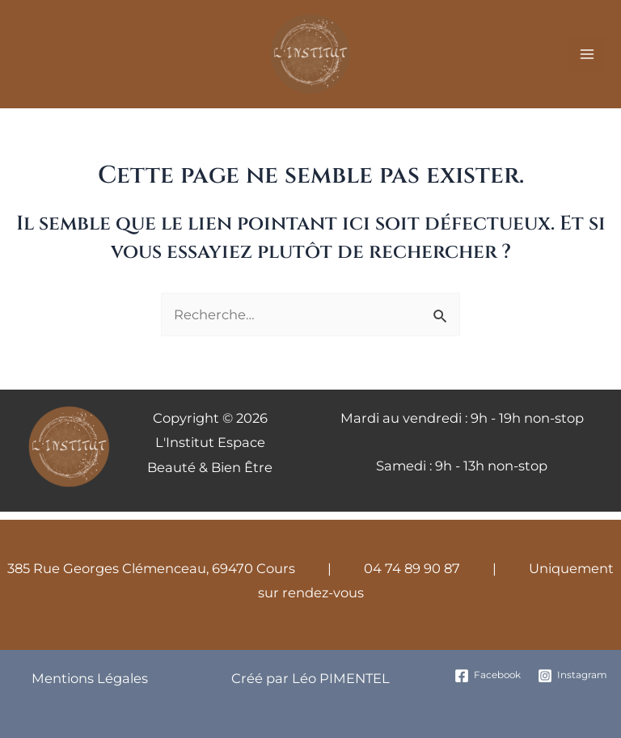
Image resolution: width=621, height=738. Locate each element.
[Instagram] (572, 675)
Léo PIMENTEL (339, 678)
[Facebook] (487, 675)
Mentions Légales (90, 678)
